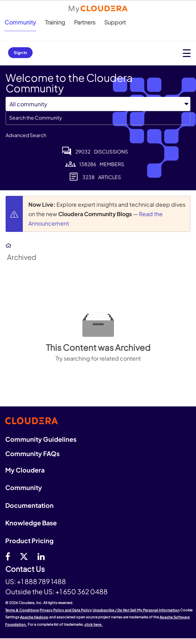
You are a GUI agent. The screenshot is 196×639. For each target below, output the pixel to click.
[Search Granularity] (98, 104)
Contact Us (25, 569)
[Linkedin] (41, 556)
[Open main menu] (186, 53)
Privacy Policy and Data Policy (66, 610)
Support (115, 22)
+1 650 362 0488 (81, 591)
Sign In (20, 52)
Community (20, 22)
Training (55, 22)
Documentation (29, 505)
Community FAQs (32, 453)
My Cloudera (25, 470)
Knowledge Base (31, 523)
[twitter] (24, 556)
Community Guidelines (40, 439)
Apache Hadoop (34, 617)
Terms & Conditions (22, 610)
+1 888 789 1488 (41, 581)
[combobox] (98, 118)
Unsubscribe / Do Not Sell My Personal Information (136, 610)
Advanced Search (26, 135)
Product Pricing (29, 541)
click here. (94, 624)
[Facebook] (7, 556)
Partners (84, 22)
